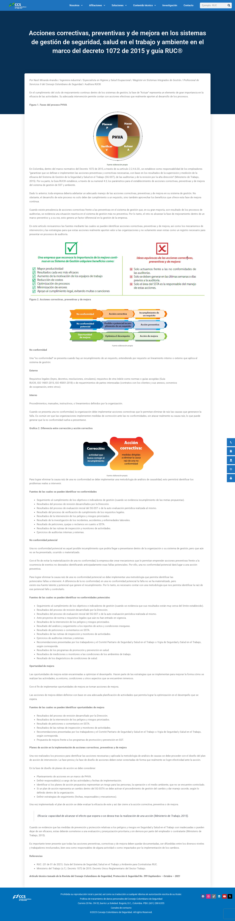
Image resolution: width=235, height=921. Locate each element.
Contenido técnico (144, 5)
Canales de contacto (121, 907)
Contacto (188, 5)
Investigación (169, 5)
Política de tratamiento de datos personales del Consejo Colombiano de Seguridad (121, 898)
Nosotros (76, 5)
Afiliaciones (97, 5)
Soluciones (119, 5)
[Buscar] (229, 5)
